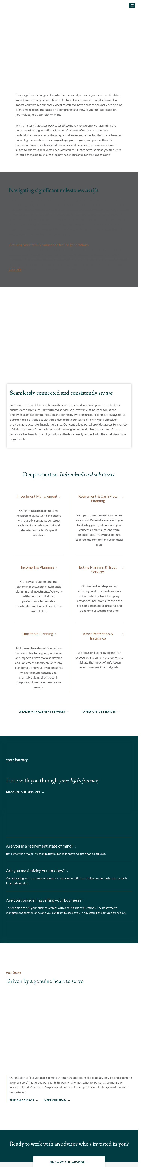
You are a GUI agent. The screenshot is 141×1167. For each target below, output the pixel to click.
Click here (15, 268)
